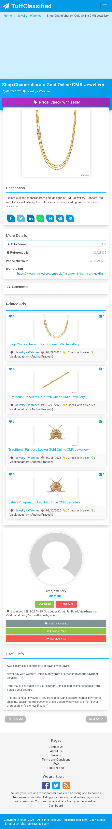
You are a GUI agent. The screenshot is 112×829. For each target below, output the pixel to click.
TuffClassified (27, 6)
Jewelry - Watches (27, 352)
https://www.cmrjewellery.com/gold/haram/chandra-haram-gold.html (61, 273)
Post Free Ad (56, 768)
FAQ (56, 763)
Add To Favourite (56, 623)
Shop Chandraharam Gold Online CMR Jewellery (53, 84)
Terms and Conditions (56, 759)
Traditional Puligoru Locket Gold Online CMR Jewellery (48, 449)
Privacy (56, 755)
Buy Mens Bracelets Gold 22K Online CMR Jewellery (46, 397)
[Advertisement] (56, 49)
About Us (56, 751)
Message (66, 604)
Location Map (56, 631)
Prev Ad (16, 719)
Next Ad (96, 719)
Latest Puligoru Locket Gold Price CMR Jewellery (44, 502)
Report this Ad (56, 638)
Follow (45, 604)
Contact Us (56, 747)
